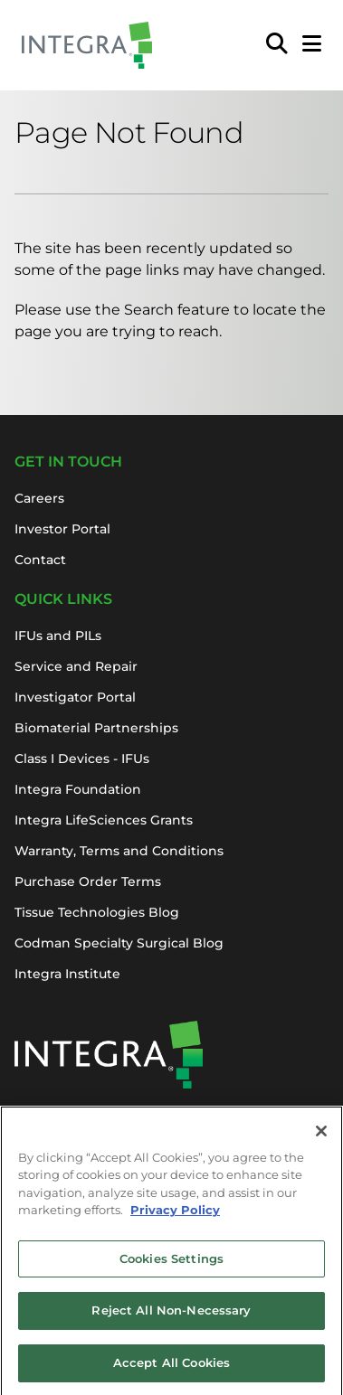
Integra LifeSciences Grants (103, 820)
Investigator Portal (75, 697)
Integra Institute (67, 974)
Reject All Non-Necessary (171, 1318)
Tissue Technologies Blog (96, 912)
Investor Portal (62, 529)
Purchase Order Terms (87, 881)
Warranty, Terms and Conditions (119, 851)
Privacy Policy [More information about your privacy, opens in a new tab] (175, 1218)
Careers (39, 498)
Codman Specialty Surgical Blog (119, 943)
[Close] (321, 1139)
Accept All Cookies (171, 1370)
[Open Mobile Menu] (311, 45)
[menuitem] (277, 45)
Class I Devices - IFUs (81, 758)
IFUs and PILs (57, 635)
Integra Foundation (77, 789)
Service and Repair (76, 666)
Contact (40, 559)
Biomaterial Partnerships (96, 728)
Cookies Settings (171, 1266)
